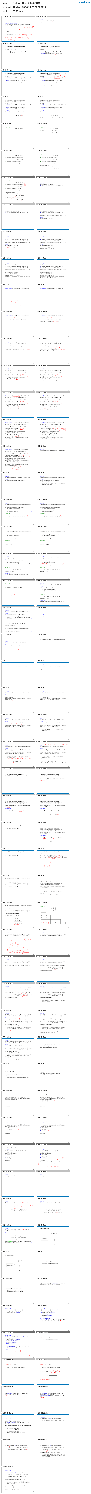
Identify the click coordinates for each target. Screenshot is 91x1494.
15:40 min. (7, 312)
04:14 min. (7, 43)
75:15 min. (7, 1198)
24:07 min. (42, 526)
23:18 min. (42, 500)
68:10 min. (7, 1064)
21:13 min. (7, 446)
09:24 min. (41, 97)
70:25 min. (7, 1090)
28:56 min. (42, 661)
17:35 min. (7, 338)
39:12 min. (42, 795)
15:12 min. (42, 285)
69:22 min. (42, 1064)
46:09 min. (7, 876)
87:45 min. (8, 1413)
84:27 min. (42, 1332)
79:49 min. (7, 1305)
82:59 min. (7, 1332)
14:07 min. (42, 258)
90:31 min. (42, 1440)
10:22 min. (7, 150)
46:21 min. (42, 876)
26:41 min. (7, 607)
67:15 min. (42, 1037)
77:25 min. (42, 1225)
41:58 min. (42, 849)
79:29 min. (42, 1279)
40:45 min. (42, 822)
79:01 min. (7, 1279)
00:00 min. (7, 16)
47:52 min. (42, 902)
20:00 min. (7, 419)
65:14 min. (7, 1010)
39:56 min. (7, 822)
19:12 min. (7, 392)
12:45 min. (7, 231)
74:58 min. (42, 1171)
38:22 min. (7, 795)
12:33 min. (42, 204)
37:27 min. (7, 768)
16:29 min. (42, 312)
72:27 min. (42, 1144)
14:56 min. (7, 285)
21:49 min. (42, 446)
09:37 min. (7, 123)
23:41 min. (7, 526)
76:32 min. (42, 1198)
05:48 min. (41, 70)
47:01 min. (7, 902)
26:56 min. (42, 607)
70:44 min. (42, 1090)
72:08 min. (7, 1144)
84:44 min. (8, 1359)
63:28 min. (42, 956)
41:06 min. (7, 849)
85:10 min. (42, 1359)
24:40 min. (7, 553)
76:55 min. (7, 1225)
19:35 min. (42, 392)
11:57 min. (42, 177)
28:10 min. (42, 634)
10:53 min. (42, 150)
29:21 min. (7, 688)
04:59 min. (7, 70)
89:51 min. (8, 1440)
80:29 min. (42, 1305)
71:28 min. (42, 1117)
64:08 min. (7, 983)
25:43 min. (7, 580)
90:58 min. (8, 1467)
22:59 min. (7, 500)
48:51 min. (7, 929)
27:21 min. (7, 634)
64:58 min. (42, 983)
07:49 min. (7, 97)
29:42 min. (42, 688)
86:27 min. (8, 1386)
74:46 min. (7, 1171)
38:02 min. (42, 768)
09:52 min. (42, 123)
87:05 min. (42, 1386)
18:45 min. (7, 365)
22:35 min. (42, 473)
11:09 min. (7, 177)
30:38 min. (42, 714)
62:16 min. (42, 929)
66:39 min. (7, 1037)
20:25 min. (42, 419)
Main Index (84, 2)
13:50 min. (7, 258)
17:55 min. (42, 338)
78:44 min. (42, 1252)
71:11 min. (7, 1117)
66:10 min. (42, 1010)
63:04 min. (7, 956)
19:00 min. (42, 365)
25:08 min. (42, 553)
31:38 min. (7, 741)
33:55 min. (42, 741)
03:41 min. (41, 16)
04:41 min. (41, 43)
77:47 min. (7, 1252)
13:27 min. (42, 231)
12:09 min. (7, 204)
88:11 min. (42, 1413)
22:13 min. (7, 473)
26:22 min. (42, 580)
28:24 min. (7, 661)
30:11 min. (7, 714)
